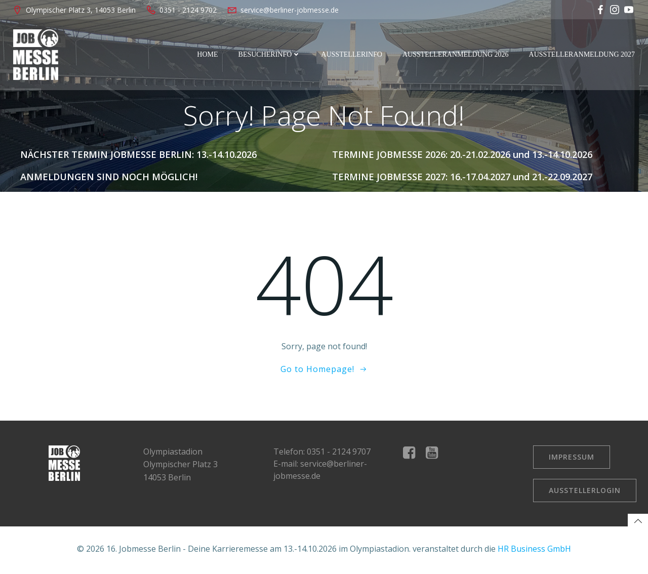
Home (208, 54)
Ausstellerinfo (352, 54)
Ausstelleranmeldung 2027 (583, 54)
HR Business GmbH (534, 551)
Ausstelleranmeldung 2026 (456, 54)
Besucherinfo (270, 54)
